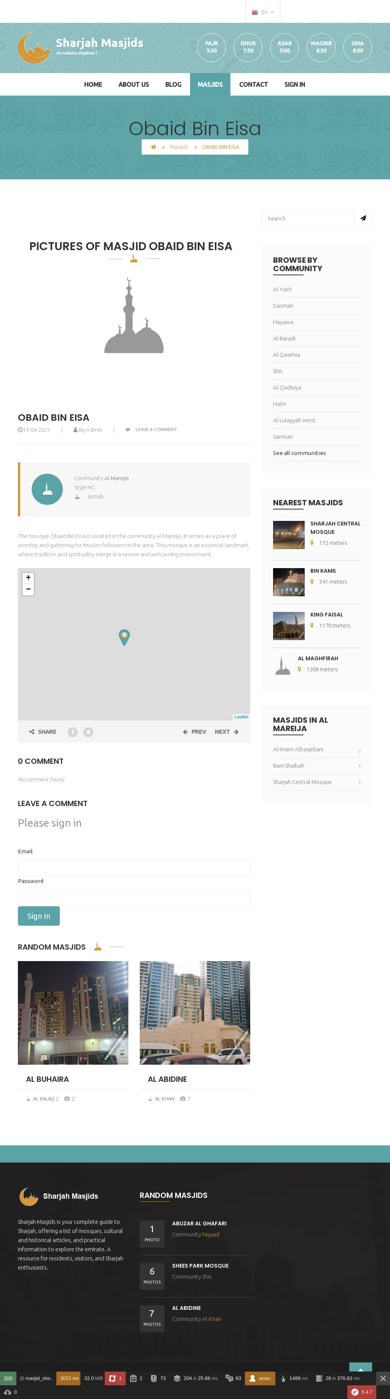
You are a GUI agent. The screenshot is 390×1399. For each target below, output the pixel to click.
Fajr (211, 43)
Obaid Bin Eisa (54, 417)
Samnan (283, 436)
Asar (285, 43)
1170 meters (330, 625)
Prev (194, 731)
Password (30, 881)
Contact (253, 84)
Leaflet (241, 717)
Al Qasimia (286, 354)
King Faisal (326, 614)
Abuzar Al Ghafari (199, 1223)
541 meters (328, 581)
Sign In (295, 84)
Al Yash (282, 289)
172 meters (328, 543)
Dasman (283, 305)
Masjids (210, 84)
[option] (134, 315)
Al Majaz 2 (42, 1098)
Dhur (248, 43)
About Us (133, 84)
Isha (358, 43)
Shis (278, 371)
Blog (173, 84)
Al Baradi (284, 338)
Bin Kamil (323, 571)
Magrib (321, 43)
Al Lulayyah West (294, 420)
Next (227, 731)
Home (93, 84)
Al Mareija (116, 478)
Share (42, 731)
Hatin (279, 404)
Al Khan (161, 1098)
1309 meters (318, 669)
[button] (124, 637)
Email (25, 851)
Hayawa (283, 322)
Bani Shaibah (288, 765)
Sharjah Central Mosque (302, 782)
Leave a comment (151, 429)
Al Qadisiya (287, 387)
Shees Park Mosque (200, 1266)
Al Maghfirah (318, 658)
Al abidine (186, 1308)
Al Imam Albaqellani (298, 749)
